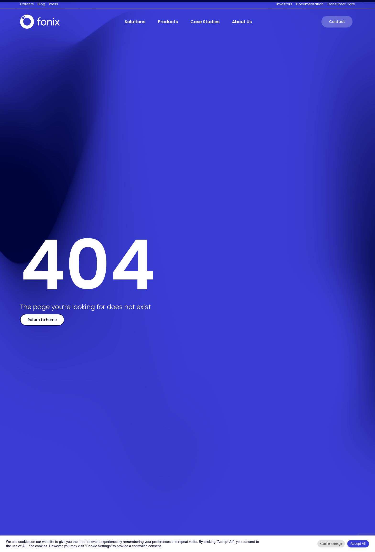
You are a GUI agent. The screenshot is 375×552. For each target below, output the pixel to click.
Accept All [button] (358, 544)
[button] (135, 22)
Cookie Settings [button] (331, 544)
